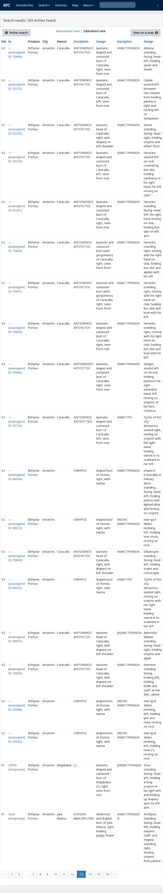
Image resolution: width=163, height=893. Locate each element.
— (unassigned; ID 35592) (16, 737)
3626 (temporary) (16, 816)
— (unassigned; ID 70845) (16, 669)
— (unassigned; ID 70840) (16, 556)
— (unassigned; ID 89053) (16, 524)
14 (90, 874)
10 (55, 874)
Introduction (24, 5)
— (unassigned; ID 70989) (16, 368)
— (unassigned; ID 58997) (16, 637)
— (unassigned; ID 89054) (16, 474)
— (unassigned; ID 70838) (16, 246)
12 (72, 874)
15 (98, 874)
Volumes (61, 5)
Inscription (81, 41)
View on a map (145, 33)
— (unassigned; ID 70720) (16, 421)
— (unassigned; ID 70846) (16, 52)
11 (64, 874)
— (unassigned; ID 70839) (16, 327)
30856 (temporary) (16, 767)
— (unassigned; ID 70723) (16, 84)
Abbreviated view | (69, 31)
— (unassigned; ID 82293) (16, 129)
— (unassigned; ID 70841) (16, 287)
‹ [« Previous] (5, 874)
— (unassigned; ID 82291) (16, 206)
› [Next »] (114, 874)
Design (101, 41)
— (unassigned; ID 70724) (16, 157)
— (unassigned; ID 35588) (16, 705)
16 (107, 874)
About (88, 5)
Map (75, 5)
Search (44, 5)
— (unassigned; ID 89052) (16, 583)
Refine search (16, 33)
